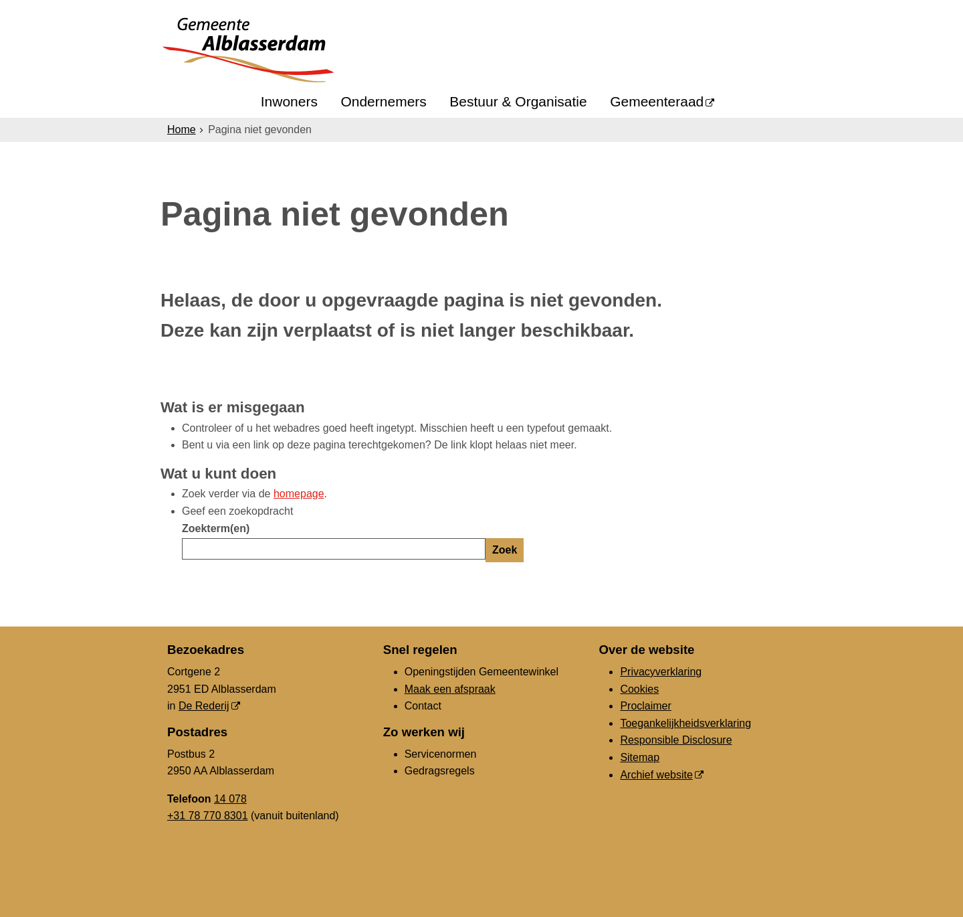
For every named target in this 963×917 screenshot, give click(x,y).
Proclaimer (645, 706)
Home (181, 129)
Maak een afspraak (450, 689)
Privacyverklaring (661, 671)
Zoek (504, 550)
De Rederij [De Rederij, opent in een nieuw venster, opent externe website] (204, 706)
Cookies (639, 689)
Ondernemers (383, 101)
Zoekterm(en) (215, 528)
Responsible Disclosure (676, 740)
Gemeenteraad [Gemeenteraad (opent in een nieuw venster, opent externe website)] (657, 101)
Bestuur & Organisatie (517, 101)
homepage (299, 493)
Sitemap (639, 757)
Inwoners (289, 101)
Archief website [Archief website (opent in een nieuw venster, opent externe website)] (656, 774)
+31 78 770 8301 (207, 815)
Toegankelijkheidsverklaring (685, 723)
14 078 (230, 799)
